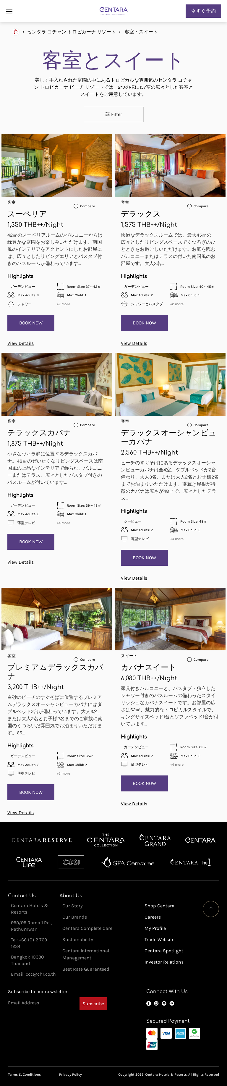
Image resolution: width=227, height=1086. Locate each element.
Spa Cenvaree (127, 862)
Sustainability (77, 939)
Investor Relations (164, 962)
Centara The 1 (190, 862)
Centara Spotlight (164, 951)
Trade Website (159, 939)
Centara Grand (155, 840)
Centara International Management (85, 954)
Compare (87, 206)
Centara (200, 840)
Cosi (71, 862)
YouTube (171, 1003)
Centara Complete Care (87, 928)
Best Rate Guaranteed (85, 969)
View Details (20, 343)
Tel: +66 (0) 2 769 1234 (29, 943)
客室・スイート (141, 32)
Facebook (148, 1003)
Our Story (72, 906)
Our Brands (74, 917)
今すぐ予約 (203, 11)
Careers (153, 917)
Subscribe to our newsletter (37, 991)
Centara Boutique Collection (106, 840)
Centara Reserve (42, 840)
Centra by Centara (29, 862)
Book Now (31, 323)
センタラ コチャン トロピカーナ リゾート (71, 32)
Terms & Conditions (24, 1074)
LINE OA (164, 1003)
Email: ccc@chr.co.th (33, 974)
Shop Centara (159, 906)
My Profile (155, 928)
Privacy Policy (70, 1074)
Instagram (156, 1003)
